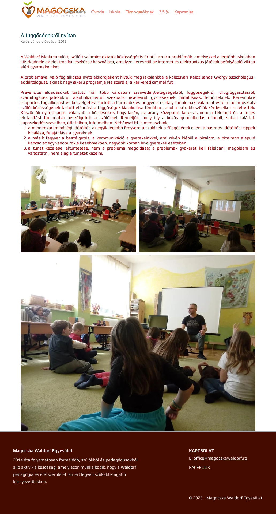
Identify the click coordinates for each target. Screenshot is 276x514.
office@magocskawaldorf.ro (220, 458)
